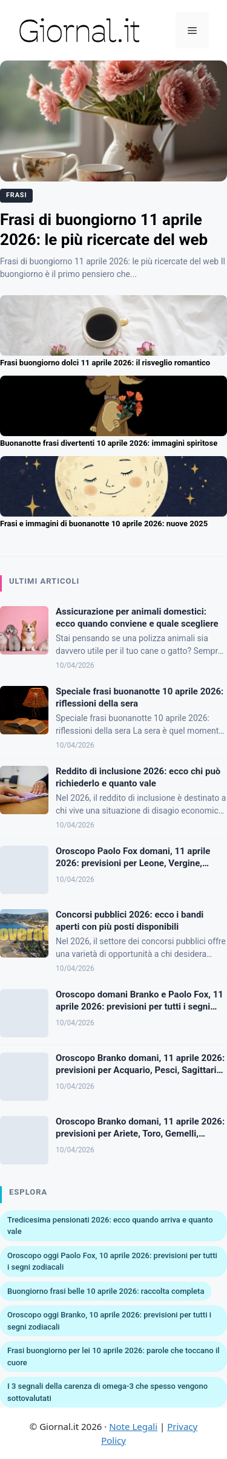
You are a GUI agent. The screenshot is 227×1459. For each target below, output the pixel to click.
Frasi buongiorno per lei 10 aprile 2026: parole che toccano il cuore (113, 1356)
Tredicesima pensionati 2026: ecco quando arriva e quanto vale (110, 1225)
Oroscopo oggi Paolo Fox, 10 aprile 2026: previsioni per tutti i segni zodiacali (112, 1261)
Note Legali (133, 1426)
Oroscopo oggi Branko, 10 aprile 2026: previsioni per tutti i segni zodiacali (109, 1320)
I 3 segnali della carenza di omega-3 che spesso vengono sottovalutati (107, 1392)
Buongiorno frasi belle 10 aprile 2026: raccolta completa (105, 1291)
